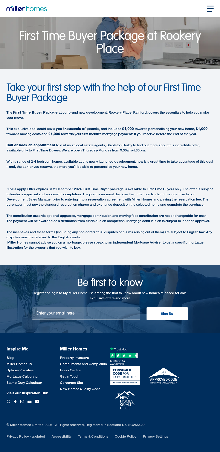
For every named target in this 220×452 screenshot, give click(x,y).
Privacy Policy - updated (25, 436)
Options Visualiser (20, 370)
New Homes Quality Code (80, 389)
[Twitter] (8, 404)
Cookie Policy (125, 436)
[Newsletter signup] (86, 313)
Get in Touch (69, 376)
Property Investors (74, 358)
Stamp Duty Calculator (24, 383)
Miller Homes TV (19, 364)
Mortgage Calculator (22, 376)
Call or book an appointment (30, 145)
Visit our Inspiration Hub (27, 393)
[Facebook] (15, 404)
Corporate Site (71, 383)
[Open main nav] (210, 8)
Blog (10, 358)
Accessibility (62, 436)
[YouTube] (29, 404)
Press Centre (70, 370)
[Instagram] (22, 404)
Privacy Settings (155, 436)
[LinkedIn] (37, 404)
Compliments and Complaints (83, 364)
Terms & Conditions (93, 436)
